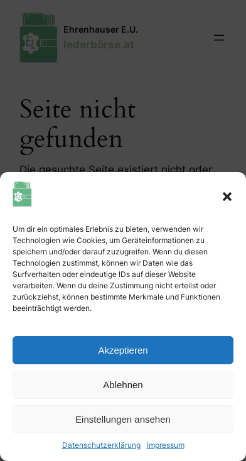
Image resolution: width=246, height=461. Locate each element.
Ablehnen (122, 384)
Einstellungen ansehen (123, 419)
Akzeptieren (122, 350)
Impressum (165, 445)
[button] (227, 196)
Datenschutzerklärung (101, 445)
